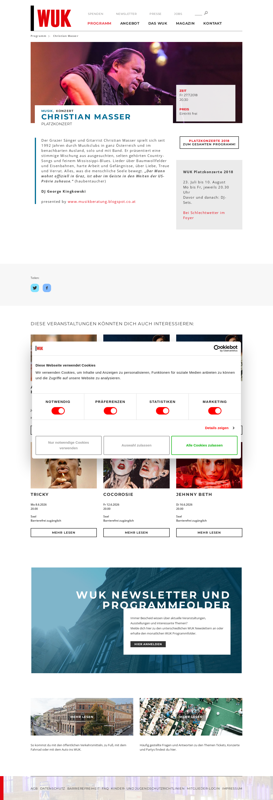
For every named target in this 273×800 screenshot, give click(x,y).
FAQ (105, 788)
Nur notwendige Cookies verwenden (68, 445)
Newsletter (126, 14)
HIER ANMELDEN (148, 644)
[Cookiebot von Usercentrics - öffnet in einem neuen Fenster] (217, 348)
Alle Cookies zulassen (204, 445)
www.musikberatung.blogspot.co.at (102, 201)
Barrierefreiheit (83, 788)
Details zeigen (216, 428)
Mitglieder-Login (203, 788)
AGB (34, 788)
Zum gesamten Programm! (209, 142)
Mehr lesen (63, 532)
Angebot (130, 23)
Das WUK (157, 23)
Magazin (185, 23)
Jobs (178, 14)
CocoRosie (118, 494)
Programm (99, 23)
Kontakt (212, 23)
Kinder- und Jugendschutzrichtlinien (148, 788)
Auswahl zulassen (136, 445)
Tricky (40, 494)
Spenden (95, 14)
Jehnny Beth (194, 494)
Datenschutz (52, 788)
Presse (156, 14)
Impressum (232, 788)
